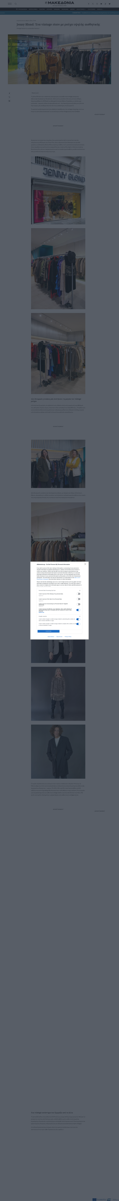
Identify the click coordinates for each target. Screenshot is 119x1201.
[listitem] (59, 590)
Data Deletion (51, 636)
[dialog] (59, 600)
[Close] (85, 564)
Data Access (59, 636)
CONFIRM (48, 631)
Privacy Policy (68, 636)
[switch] (78, 594)
